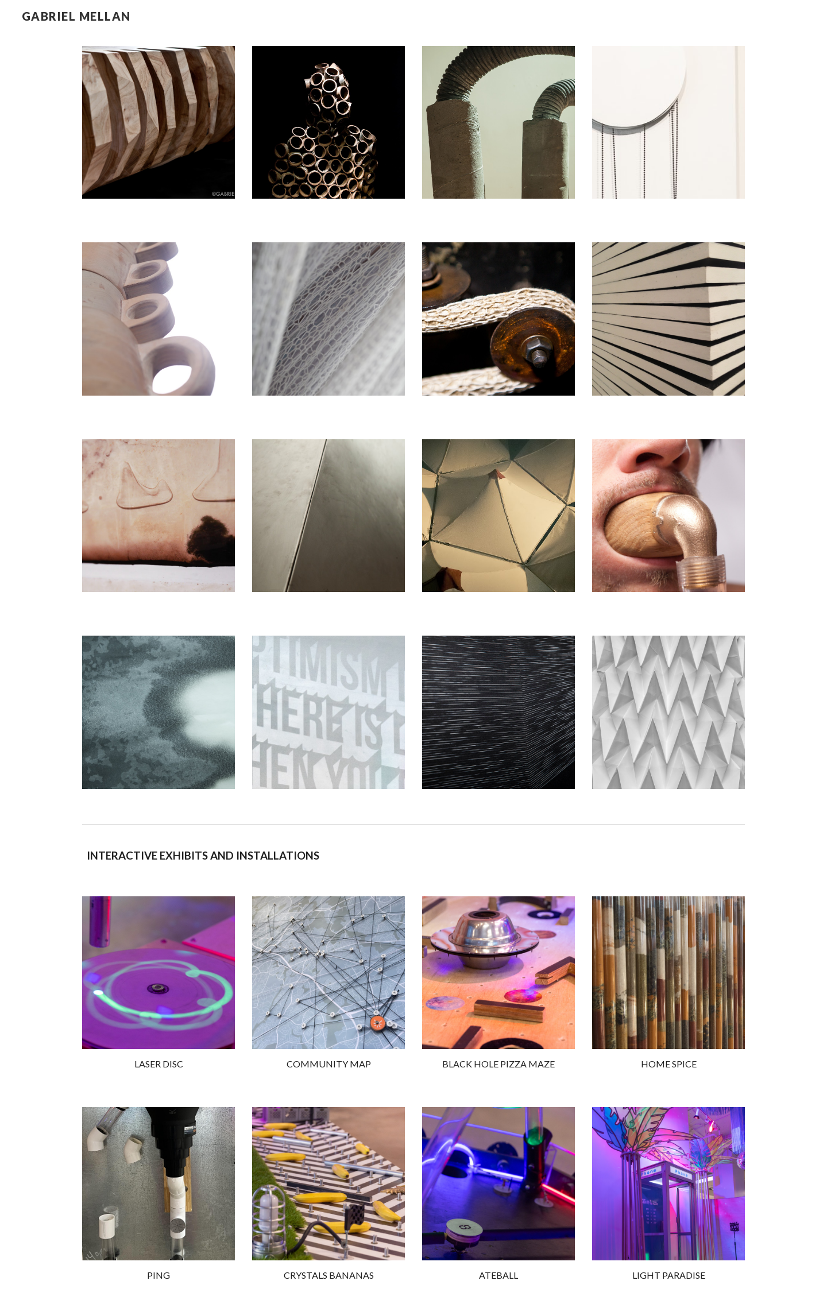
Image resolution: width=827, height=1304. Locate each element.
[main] (413, 856)
